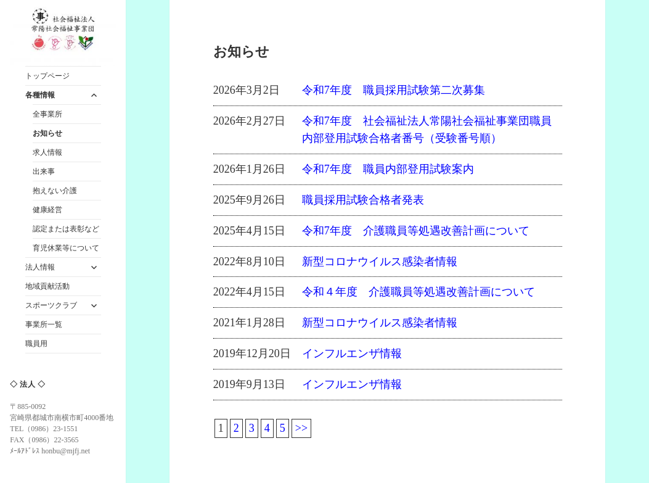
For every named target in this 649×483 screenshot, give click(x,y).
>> (301, 428)
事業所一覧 (43, 324)
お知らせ (47, 133)
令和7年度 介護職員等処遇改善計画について (415, 231)
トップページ (47, 76)
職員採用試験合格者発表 (363, 200)
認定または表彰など (66, 229)
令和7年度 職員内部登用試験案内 (388, 169)
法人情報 (40, 267)
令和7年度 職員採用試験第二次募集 (393, 90)
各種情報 (40, 95)
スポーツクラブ (51, 305)
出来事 (44, 171)
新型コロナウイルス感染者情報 (379, 261)
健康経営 (47, 209)
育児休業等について (66, 248)
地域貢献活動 (47, 286)
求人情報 (47, 152)
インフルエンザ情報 (352, 353)
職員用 (36, 343)
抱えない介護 (55, 190)
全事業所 (47, 114)
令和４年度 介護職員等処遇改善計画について (418, 292)
